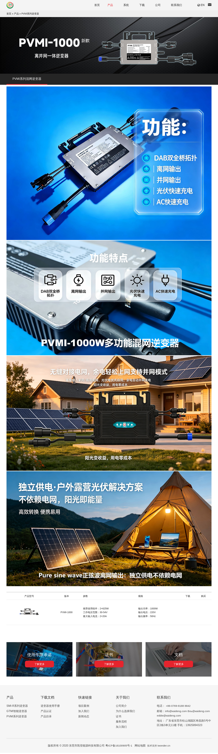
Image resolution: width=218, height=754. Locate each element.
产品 (16, 13)
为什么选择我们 (125, 712)
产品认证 (46, 712)
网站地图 (140, 746)
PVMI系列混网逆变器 (27, 79)
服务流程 (121, 722)
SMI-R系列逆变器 (17, 707)
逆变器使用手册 (50, 707)
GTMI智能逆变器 (16, 712)
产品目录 (46, 717)
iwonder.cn (164, 746)
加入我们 (83, 712)
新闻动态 (83, 717)
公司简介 (121, 707)
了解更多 (39, 665)
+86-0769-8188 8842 (178, 707)
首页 (8, 13)
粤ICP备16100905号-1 (119, 746)
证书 (118, 717)
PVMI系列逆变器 (30, 13)
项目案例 (83, 707)
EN (203, 5)
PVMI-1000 (67, 613)
